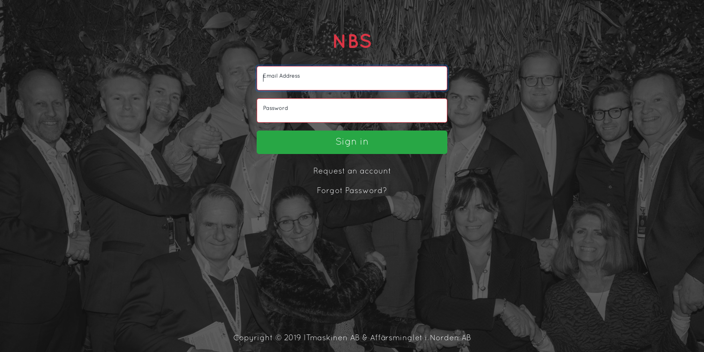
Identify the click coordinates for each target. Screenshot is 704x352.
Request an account (352, 171)
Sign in (352, 142)
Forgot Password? (352, 191)
